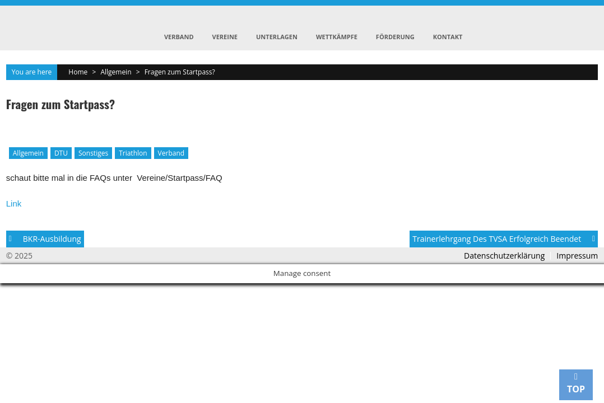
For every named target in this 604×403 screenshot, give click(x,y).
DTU (61, 153)
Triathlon (133, 153)
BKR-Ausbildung (52, 238)
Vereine (225, 36)
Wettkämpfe (336, 36)
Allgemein (115, 72)
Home (77, 72)
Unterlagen (277, 36)
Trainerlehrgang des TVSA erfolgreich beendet (496, 238)
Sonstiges (93, 153)
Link (14, 203)
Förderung (395, 36)
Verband (179, 36)
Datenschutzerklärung (504, 256)
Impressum (577, 256)
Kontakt (448, 36)
